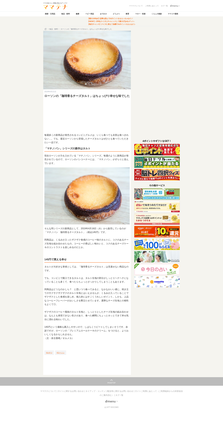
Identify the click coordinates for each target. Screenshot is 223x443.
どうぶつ (116, 14)
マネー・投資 (140, 14)
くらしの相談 (156, 14)
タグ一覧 (119, 395)
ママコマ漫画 (173, 14)
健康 (77, 14)
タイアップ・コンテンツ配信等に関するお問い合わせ (109, 391)
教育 (127, 14)
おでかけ (103, 14)
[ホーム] (45, 29)
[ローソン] (60, 352)
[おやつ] (49, 352)
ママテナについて (48, 391)
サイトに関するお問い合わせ (71, 391)
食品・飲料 (65, 14)
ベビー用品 (89, 14)
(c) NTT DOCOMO (111, 407)
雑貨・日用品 (50, 14)
